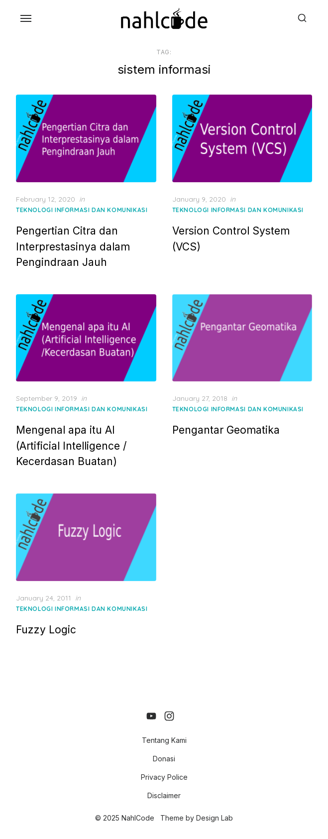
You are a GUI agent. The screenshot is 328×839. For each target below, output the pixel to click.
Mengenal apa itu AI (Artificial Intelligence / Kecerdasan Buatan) (71, 446)
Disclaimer (164, 795)
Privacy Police (164, 777)
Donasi (164, 758)
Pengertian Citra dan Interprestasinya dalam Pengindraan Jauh (73, 246)
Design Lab (214, 818)
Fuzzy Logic (46, 629)
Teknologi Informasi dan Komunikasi (81, 210)
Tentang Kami (164, 740)
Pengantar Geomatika (226, 430)
